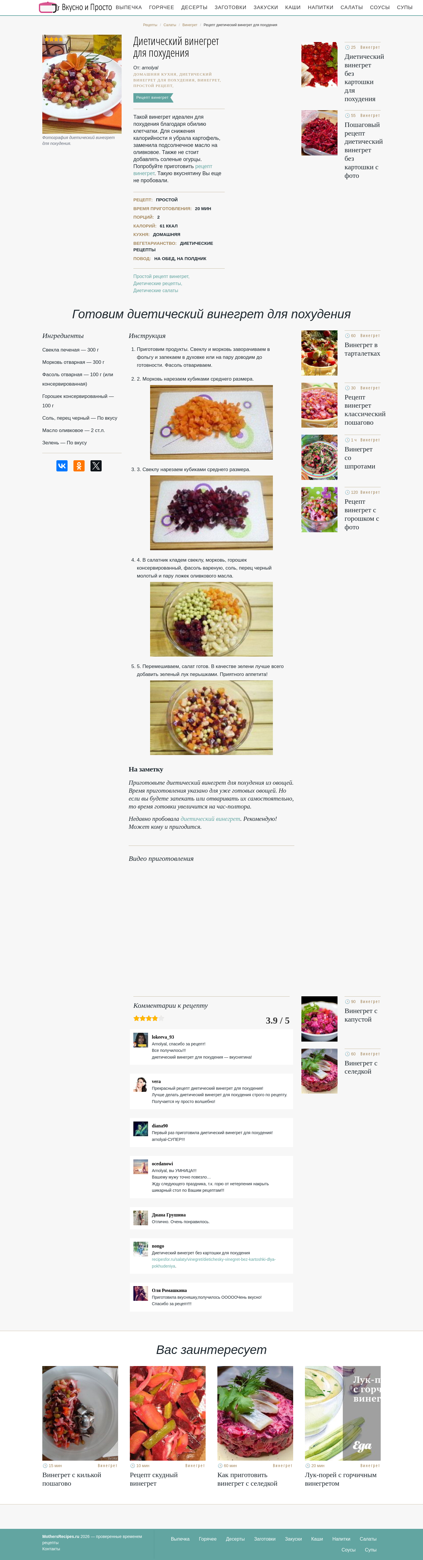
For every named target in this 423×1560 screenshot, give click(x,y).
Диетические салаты (155, 290)
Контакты (51, 1548)
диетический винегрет (210, 818)
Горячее (161, 7)
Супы (405, 7)
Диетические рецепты (157, 283)
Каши (293, 7)
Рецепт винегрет (152, 97)
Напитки (320, 7)
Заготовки (230, 7)
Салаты (351, 7)
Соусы (380, 7)
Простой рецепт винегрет (160, 276)
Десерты (194, 7)
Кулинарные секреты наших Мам (75, 7)
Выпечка (129, 7)
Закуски (266, 7)
